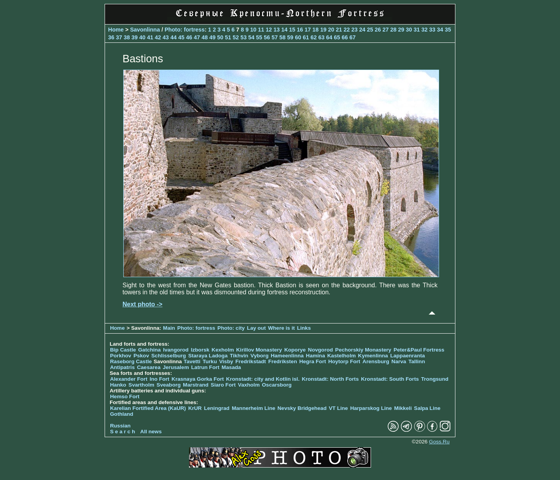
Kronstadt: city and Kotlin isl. (262, 379)
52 (236, 37)
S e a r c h (122, 431)
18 (315, 29)
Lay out (256, 328)
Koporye (295, 350)
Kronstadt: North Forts (331, 379)
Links (304, 328)
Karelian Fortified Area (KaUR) (148, 408)
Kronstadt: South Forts (390, 379)
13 (276, 29)
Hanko (118, 385)
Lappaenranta (407, 356)
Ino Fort (160, 379)
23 (354, 29)
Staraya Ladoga (208, 356)
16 (300, 29)
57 (274, 37)
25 (370, 29)
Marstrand (195, 385)
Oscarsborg (277, 385)
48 (204, 37)
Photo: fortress (184, 29)
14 (284, 29)
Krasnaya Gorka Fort (198, 379)
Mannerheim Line (253, 408)
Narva (399, 361)
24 (362, 29)
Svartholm (141, 385)
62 (313, 37)
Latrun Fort (205, 367)
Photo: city (231, 328)
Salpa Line (427, 408)
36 (111, 37)
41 (150, 37)
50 (220, 37)
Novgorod (320, 350)
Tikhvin (239, 356)
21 (339, 29)
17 (307, 29)
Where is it (281, 328)
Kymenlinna (373, 356)
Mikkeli (402, 408)
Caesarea (148, 367)
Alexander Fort (128, 379)
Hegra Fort (312, 361)
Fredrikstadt (250, 361)
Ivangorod (176, 350)
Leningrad (216, 408)
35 (448, 29)
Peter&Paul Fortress (419, 350)
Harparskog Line (371, 408)
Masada (231, 367)
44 (173, 37)
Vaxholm (249, 385)
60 (298, 37)
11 (261, 29)
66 (344, 37)
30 (409, 29)
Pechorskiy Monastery (363, 350)
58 (282, 37)
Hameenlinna (287, 356)
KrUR (195, 408)
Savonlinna (145, 29)
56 (267, 37)
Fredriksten (282, 361)
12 (269, 29)
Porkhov (120, 356)
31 (417, 29)
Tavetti (192, 361)
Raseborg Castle (131, 361)
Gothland (121, 414)
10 (253, 29)
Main (169, 328)
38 (127, 37)
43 (166, 37)
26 (377, 29)
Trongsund (434, 379)
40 (142, 37)
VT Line (338, 408)
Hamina (315, 356)
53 (243, 37)
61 (306, 37)
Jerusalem (176, 367)
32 (425, 29)
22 (346, 29)
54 (251, 37)
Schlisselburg (168, 356)
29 (401, 29)
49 (212, 37)
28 (393, 29)
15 (292, 29)
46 (189, 37)
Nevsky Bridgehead (302, 408)
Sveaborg (169, 385)
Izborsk (200, 350)
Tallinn (416, 361)
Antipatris (122, 367)
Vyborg (259, 356)
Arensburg (375, 361)
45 (181, 37)
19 (323, 29)
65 (337, 37)
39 (134, 37)
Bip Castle (123, 350)
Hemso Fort (125, 396)
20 (331, 29)
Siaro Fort (223, 385)
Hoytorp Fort (344, 361)
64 (329, 37)
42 (158, 37)
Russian (120, 426)
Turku (210, 361)
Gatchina (149, 350)
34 (440, 29)
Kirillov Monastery (259, 350)
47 (197, 37)
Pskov (141, 356)
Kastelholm (341, 356)
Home (116, 29)
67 (352, 37)
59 (290, 37)
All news (151, 431)
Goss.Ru (439, 442)
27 (386, 29)
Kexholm (223, 350)
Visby (226, 361)
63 (321, 37)
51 (228, 37)
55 (259, 37)
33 (432, 29)
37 (119, 37)
